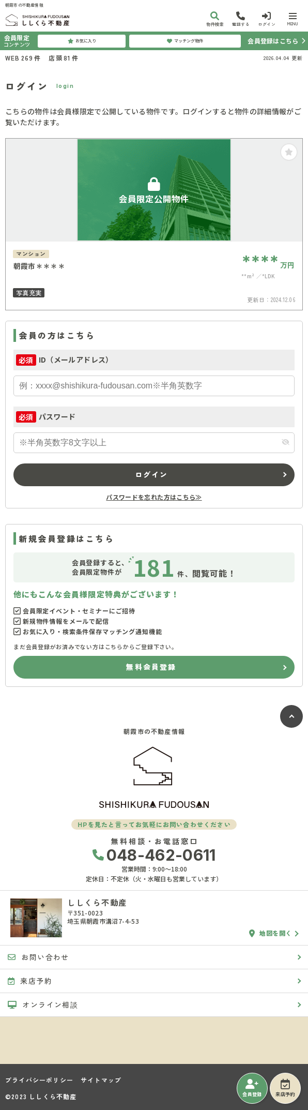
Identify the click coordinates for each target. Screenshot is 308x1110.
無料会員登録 (151, 667)
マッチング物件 (185, 41)
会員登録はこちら (273, 40)
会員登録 (251, 1088)
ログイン (151, 474)
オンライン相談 (43, 1004)
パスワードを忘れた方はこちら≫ (154, 496)
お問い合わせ (38, 957)
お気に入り (82, 41)
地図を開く (270, 933)
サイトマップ (101, 1080)
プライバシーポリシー (39, 1080)
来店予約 (285, 1088)
